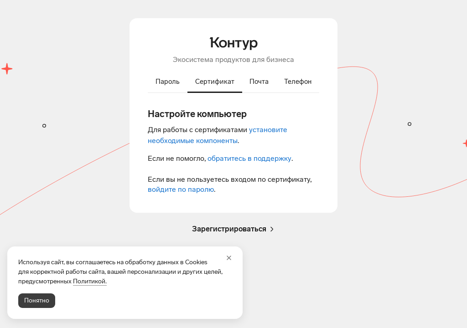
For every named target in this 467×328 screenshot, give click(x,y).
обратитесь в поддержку (249, 158)
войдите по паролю (181, 189)
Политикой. (90, 281)
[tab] (167, 82)
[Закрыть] (229, 258)
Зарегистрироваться (233, 229)
